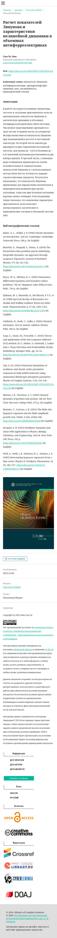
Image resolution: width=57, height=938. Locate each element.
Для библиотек (17, 769)
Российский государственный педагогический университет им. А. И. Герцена (27, 918)
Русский (14, 797)
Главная (7, 10)
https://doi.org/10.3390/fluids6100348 (22, 420)
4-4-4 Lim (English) (16, 558)
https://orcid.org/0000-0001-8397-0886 (17, 63)
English (14, 793)
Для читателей (17, 760)
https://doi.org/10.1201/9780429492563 (22, 443)
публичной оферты (22, 649)
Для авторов (16, 764)
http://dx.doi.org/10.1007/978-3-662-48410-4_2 (26, 354)
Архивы (18, 10)
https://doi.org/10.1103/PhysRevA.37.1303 (24, 310)
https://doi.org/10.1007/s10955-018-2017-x (24, 266)
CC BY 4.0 (49, 649)
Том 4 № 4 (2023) (34, 10)
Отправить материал (19, 778)
